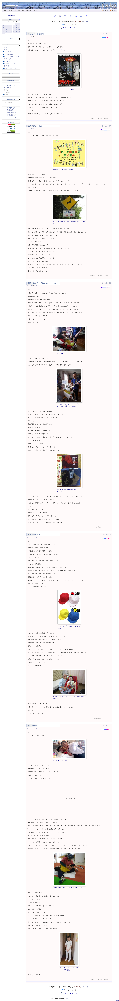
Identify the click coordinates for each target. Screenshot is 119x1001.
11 (6, 27)
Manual (17, 10)
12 (8, 27)
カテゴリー (30, 36)
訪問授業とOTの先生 (10, 63)
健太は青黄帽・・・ (36, 535)
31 (3, 33)
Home (5, 10)
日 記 (35, 36)
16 (19, 27)
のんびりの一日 (8, 52)
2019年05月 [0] (11, 111)
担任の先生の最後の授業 (11, 47)
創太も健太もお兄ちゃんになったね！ (43, 283)
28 (13, 31)
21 (13, 29)
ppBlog (67, 998)
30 (19, 31)
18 (6, 29)
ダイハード (57, 50)
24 (3, 31)
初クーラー (32, 726)
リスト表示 (86, 21)
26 (8, 31)
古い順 (73, 24)
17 (3, 29)
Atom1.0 (105, 10)
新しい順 (66, 24)
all (15, 117)
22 (16, 29)
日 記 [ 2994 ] (7, 87)
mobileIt (36, 10)
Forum (11, 10)
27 (11, 31)
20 (11, 29)
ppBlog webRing (26, 10)
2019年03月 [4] (11, 114)
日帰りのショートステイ (11, 68)
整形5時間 (7, 61)
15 (16, 27)
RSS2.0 (113, 10)
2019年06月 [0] (11, 109)
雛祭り (6, 49)
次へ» (75, 28)
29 (16, 31)
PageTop (117, 1000)
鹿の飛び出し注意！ (36, 126)
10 (3, 27)
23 (19, 29)
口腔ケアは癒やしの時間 (11, 56)
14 (13, 27)
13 (11, 27)
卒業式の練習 (8, 59)
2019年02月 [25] (11, 116)
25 (6, 31)
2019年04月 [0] (11, 112)
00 (3, 75)
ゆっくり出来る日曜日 (37, 34)
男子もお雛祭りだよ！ (10, 54)
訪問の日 (6, 66)
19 (8, 29)
